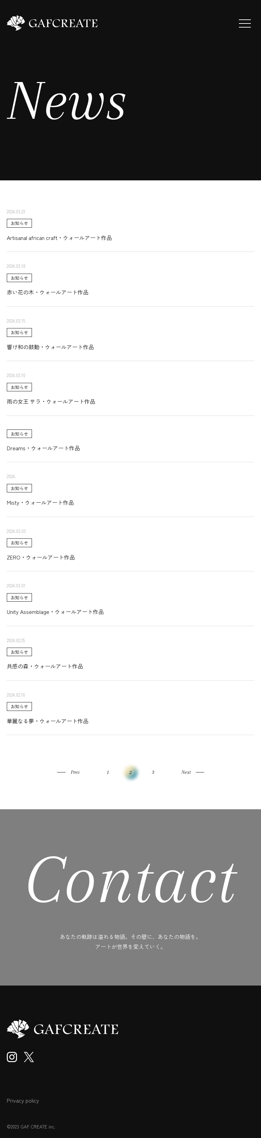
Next (186, 772)
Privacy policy (23, 1100)
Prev (75, 772)
